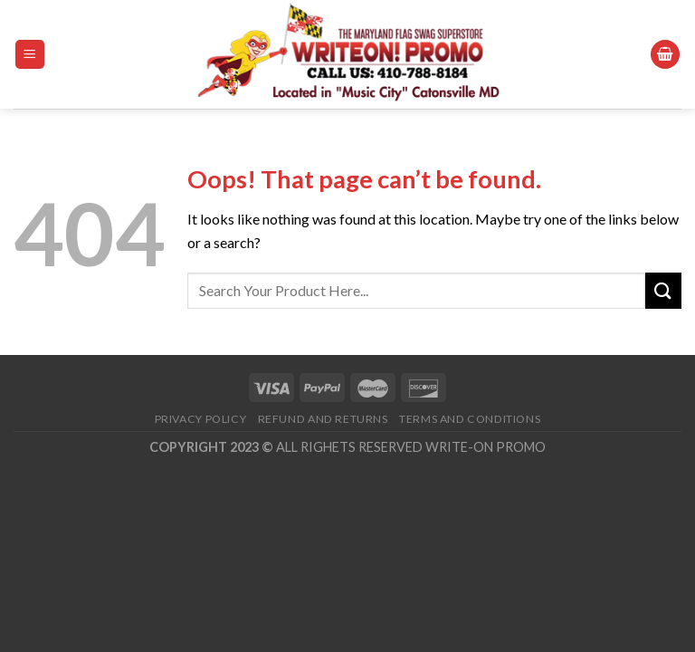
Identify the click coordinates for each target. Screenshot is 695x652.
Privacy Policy (201, 419)
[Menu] (30, 55)
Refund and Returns (323, 419)
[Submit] (663, 290)
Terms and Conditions (469, 419)
